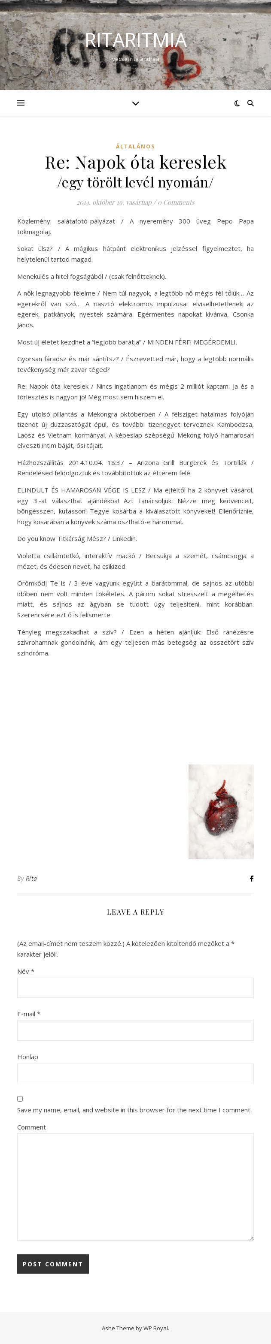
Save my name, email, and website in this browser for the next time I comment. (134, 1109)
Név (25, 971)
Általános (135, 146)
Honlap (27, 1056)
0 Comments (176, 202)
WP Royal (155, 1328)
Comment (31, 1127)
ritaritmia (136, 39)
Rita (31, 878)
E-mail (28, 1013)
